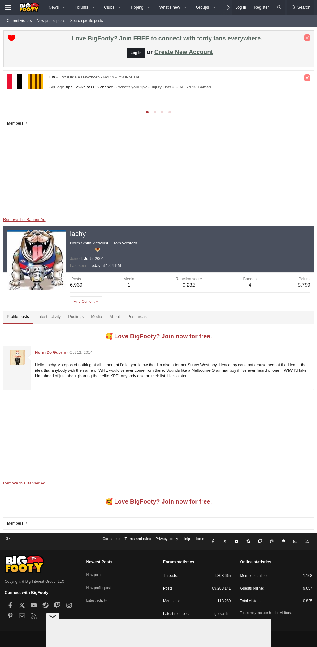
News (54, 7)
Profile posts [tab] (19, 318)
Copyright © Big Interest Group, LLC (34, 579)
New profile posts (51, 21)
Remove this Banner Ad (26, 221)
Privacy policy (166, 542)
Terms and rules (138, 542)
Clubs (109, 7)
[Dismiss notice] (305, 39)
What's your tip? (134, 88)
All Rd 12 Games (197, 88)
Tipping (136, 7)
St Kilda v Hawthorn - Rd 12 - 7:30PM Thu (102, 78)
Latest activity (97, 592)
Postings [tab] (77, 318)
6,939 (78, 286)
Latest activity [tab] (50, 318)
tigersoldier (222, 612)
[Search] (300, 7)
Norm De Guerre (52, 354)
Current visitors (19, 21)
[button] (63, 7)
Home (199, 542)
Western (131, 244)
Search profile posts (86, 21)
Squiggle (59, 88)
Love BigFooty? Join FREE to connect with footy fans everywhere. (167, 39)
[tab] (147, 113)
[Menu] (8, 7)
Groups (202, 7)
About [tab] (116, 318)
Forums (81, 7)
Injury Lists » (164, 88)
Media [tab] (98, 318)
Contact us (111, 542)
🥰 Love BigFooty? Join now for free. (158, 337)
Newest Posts (99, 560)
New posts (95, 570)
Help (186, 542)
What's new (169, 7)
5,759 (302, 286)
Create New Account (183, 53)
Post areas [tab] (138, 318)
